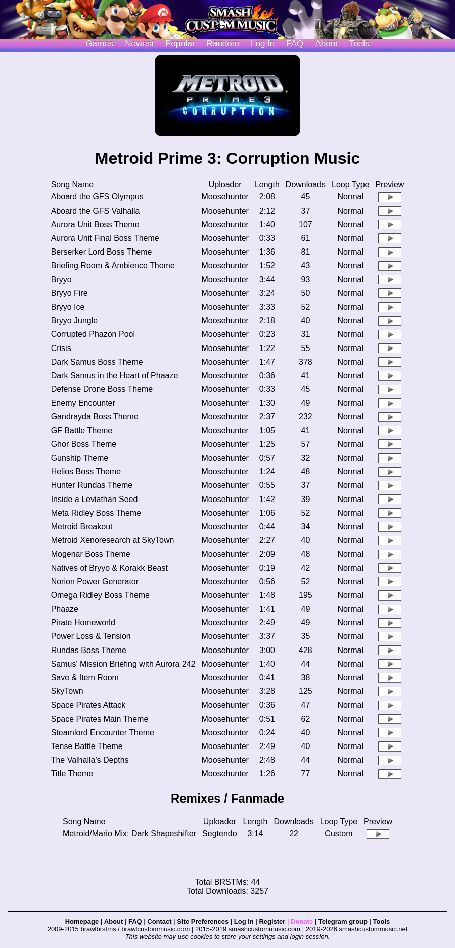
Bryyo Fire (69, 293)
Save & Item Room (85, 677)
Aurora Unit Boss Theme (95, 224)
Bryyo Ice (68, 307)
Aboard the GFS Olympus (97, 196)
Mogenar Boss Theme (90, 554)
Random (223, 43)
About (326, 43)
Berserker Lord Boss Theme (101, 251)
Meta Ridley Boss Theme (96, 513)
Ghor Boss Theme (84, 444)
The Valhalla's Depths (90, 760)
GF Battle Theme (82, 430)
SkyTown (67, 691)
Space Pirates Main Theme (100, 719)
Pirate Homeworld (83, 622)
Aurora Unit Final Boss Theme (105, 238)
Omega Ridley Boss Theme (100, 595)
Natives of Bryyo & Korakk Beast (109, 568)
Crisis (61, 348)
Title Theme (72, 773)
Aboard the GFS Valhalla (95, 211)
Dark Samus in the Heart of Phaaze (114, 375)
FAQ (294, 43)
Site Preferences (203, 921)
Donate (302, 921)
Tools (359, 43)
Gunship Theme (80, 458)
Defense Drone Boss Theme (102, 389)
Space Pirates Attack (88, 705)
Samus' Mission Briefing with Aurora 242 (123, 664)
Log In (244, 921)
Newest (139, 43)
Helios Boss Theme (86, 471)
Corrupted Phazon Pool (93, 334)
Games (99, 43)
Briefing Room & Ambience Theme (113, 265)
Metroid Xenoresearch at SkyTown (112, 540)
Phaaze (64, 609)
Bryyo (61, 279)
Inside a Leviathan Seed (94, 499)
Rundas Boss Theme (88, 650)
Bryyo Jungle (74, 320)
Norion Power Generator (95, 581)
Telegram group (343, 921)
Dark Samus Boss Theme (97, 362)
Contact (159, 921)
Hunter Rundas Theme (92, 485)
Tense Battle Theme (87, 746)
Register (272, 921)
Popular (180, 43)
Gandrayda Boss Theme (95, 416)
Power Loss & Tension (91, 636)
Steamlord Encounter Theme (102, 732)
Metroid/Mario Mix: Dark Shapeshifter (129, 833)
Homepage (82, 921)
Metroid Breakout (82, 526)
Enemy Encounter (83, 402)
